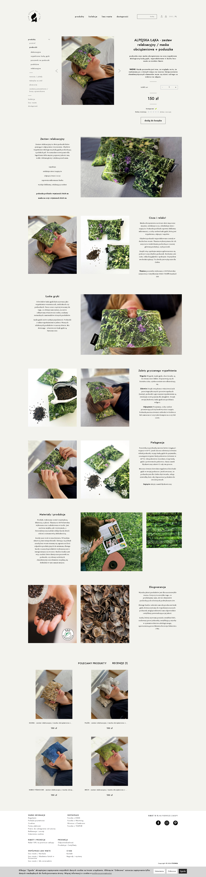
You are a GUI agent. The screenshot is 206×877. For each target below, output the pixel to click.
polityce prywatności (102, 873)
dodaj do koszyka (153, 120)
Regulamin (32, 818)
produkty (79, 16)
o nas (69, 850)
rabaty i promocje (36, 839)
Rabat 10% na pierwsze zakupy (41, 842)
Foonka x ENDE (73, 818)
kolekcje (93, 16)
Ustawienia (159, 871)
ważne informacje (36, 815)
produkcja (63, 839)
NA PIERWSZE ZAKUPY (163, 816)
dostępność (122, 16)
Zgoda (183, 871)
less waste (107, 16)
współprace (73, 815)
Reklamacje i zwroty (36, 831)
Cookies (31, 823)
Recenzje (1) (120, 663)
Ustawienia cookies (36, 834)
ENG (171, 16)
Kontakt (70, 853)
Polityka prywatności (36, 820)
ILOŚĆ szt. (144, 87)
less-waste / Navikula (37, 853)
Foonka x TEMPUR (74, 826)
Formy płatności (34, 826)
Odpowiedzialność (66, 842)
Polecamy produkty (92, 663)
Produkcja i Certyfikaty (67, 845)
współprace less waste (39, 850)
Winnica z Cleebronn (76, 823)
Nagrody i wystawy (74, 856)
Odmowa (172, 871)
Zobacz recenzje (165, 112)
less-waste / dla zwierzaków (40, 860)
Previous (56, 70)
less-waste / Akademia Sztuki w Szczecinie (41, 857)
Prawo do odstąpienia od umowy (42, 828)
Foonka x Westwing (75, 820)
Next (119, 70)
